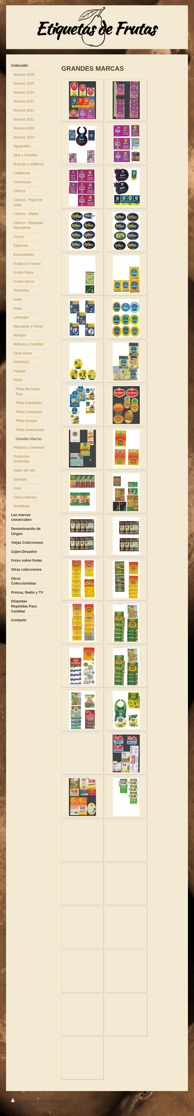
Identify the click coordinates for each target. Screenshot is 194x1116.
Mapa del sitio (64, 1101)
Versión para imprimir (31, 1101)
